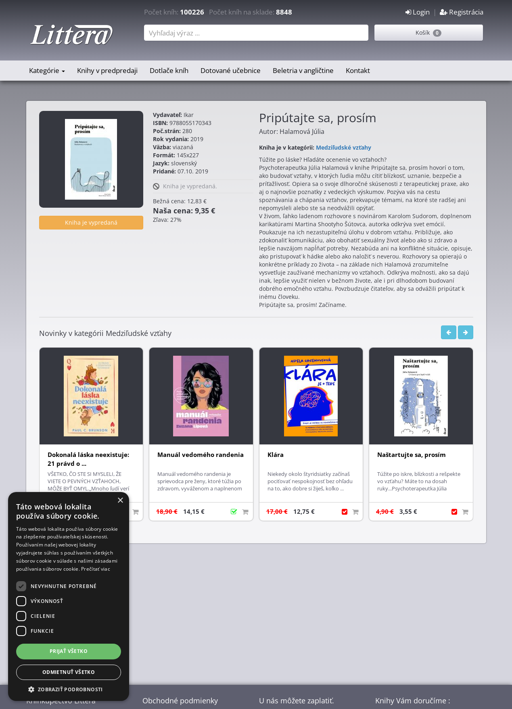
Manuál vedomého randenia (200, 454)
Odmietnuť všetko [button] (68, 672)
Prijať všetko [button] (69, 651)
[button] (68, 689)
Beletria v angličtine (303, 70)
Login (417, 12)
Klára (275, 454)
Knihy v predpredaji (107, 70)
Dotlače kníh (169, 70)
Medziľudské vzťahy (343, 147)
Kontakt (358, 70)
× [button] (120, 501)
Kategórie (47, 70)
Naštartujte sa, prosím (411, 454)
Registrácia (461, 12)
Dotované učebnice (231, 70)
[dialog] (68, 596)
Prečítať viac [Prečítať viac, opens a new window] (95, 568)
